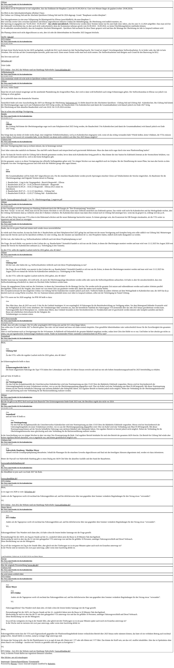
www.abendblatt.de (9, 478)
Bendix (4, 114)
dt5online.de (6, 61)
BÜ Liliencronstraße (9, 319)
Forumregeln (34, 662)
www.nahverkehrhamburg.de (13, 463)
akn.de (10, 37)
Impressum (5, 662)
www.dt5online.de (63, 70)
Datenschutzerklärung (19, 662)
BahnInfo (51, 664)
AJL (3, 466)
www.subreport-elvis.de (17, 199)
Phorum (14, 664)
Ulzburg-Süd (6, 140)
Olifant (4, 2)
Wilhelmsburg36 (7, 72)
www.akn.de (33, 565)
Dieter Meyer (6, 507)
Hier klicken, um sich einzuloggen (14, 657)
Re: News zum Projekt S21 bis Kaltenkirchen (16, 4)
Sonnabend (5, 336)
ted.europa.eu (71, 103)
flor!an (4, 559)
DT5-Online (6, 39)
